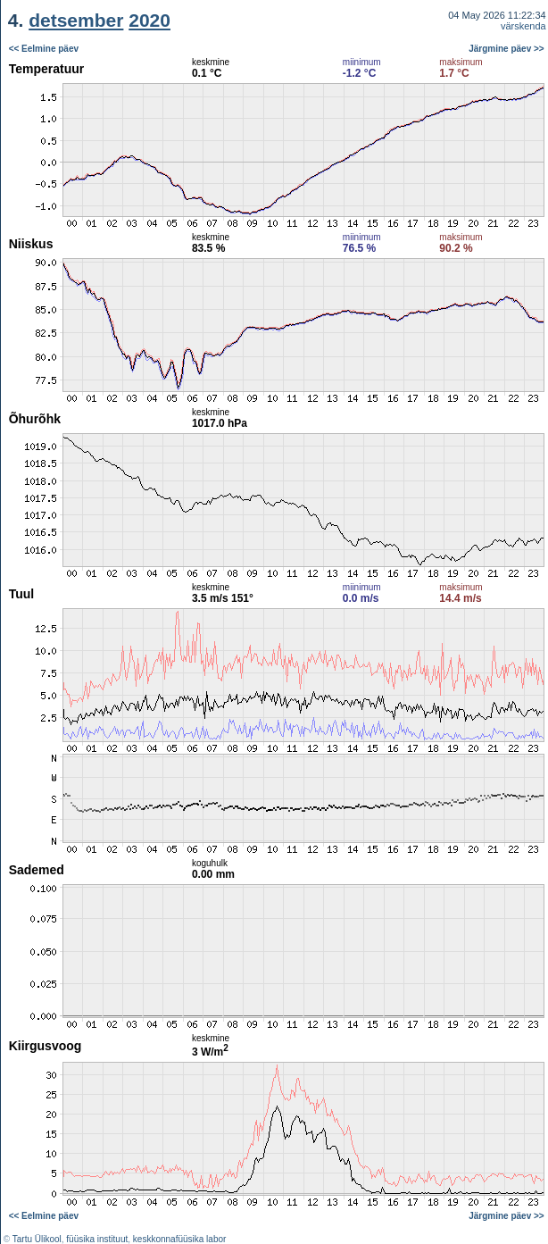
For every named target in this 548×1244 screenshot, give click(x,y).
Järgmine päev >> (506, 49)
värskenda (523, 26)
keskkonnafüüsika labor (180, 1239)
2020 (149, 20)
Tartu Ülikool (37, 1239)
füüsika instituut (97, 1239)
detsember (76, 20)
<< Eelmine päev (44, 49)
